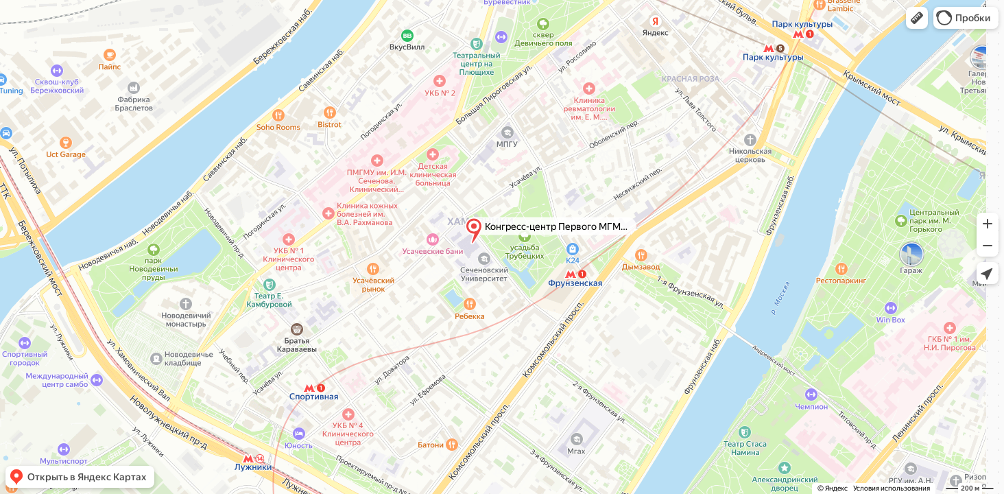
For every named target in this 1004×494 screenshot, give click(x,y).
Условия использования (891, 488)
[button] (917, 18)
